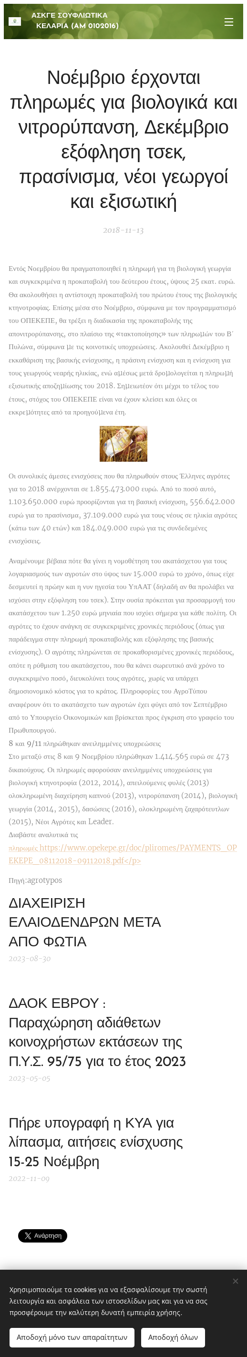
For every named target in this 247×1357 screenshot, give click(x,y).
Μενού (229, 21)
